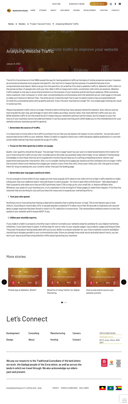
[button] (98, 4)
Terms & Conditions (69, 388)
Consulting (33, 333)
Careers (77, 333)
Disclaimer (84, 388)
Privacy (55, 388)
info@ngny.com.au (106, 337)
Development (13, 333)
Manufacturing (57, 333)
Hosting (54, 339)
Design (9, 339)
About (31, 339)
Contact (77, 339)
